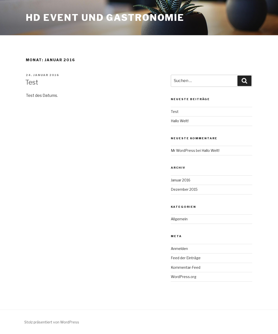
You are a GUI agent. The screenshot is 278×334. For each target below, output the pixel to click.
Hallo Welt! (180, 121)
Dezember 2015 (184, 189)
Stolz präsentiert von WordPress (51, 322)
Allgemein (179, 219)
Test (31, 82)
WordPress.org (183, 277)
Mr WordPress (183, 150)
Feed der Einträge (186, 258)
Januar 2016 (180, 180)
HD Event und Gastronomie (105, 17)
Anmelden (179, 248)
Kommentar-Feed (185, 267)
